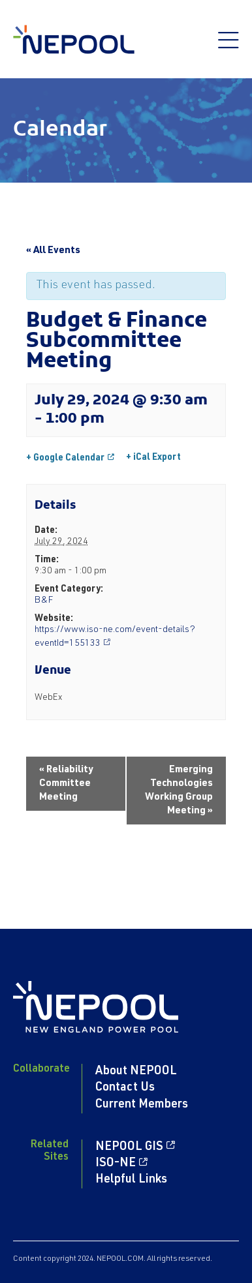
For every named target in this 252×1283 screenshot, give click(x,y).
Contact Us (125, 1088)
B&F (44, 600)
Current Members (141, 1105)
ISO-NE (115, 1164)
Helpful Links (131, 1180)
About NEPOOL (136, 1072)
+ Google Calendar (65, 458)
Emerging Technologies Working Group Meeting (179, 790)
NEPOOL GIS (129, 1147)
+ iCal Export (153, 457)
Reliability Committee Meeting (66, 783)
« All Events (53, 251)
